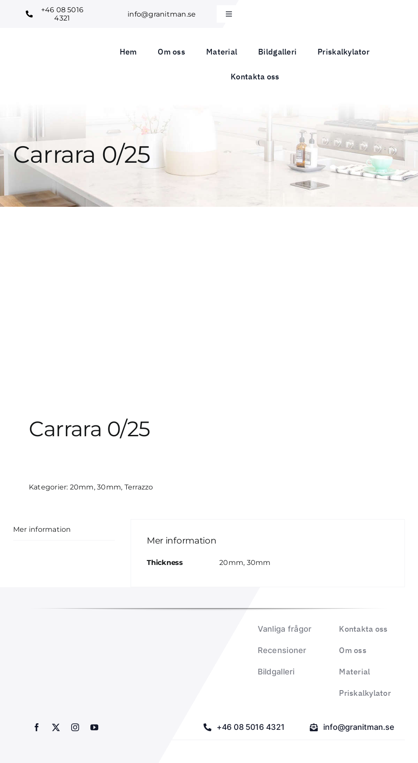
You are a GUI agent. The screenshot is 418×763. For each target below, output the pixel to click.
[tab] (64, 530)
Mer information (42, 529)
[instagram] (75, 727)
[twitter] (55, 727)
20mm (82, 487)
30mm (109, 487)
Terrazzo (138, 487)
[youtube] (94, 727)
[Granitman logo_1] (46, 58)
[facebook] (36, 727)
